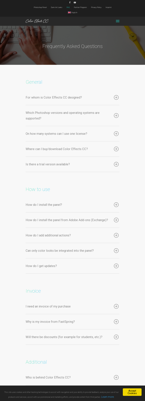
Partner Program (80, 7)
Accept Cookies (132, 392)
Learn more (107, 396)
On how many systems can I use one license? (72, 133)
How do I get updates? (72, 266)
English (72, 13)
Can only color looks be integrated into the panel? (72, 250)
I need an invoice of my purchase (72, 306)
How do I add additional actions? (72, 235)
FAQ (68, 7)
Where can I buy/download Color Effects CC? (72, 149)
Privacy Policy (96, 7)
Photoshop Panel (40, 7)
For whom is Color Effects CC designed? (72, 97)
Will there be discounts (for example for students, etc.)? (72, 337)
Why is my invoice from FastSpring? (72, 321)
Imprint (109, 7)
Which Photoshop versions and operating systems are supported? (72, 115)
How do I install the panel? (72, 204)
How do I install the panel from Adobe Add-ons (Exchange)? (72, 220)
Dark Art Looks (56, 7)
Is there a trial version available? (72, 164)
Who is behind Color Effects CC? (72, 377)
